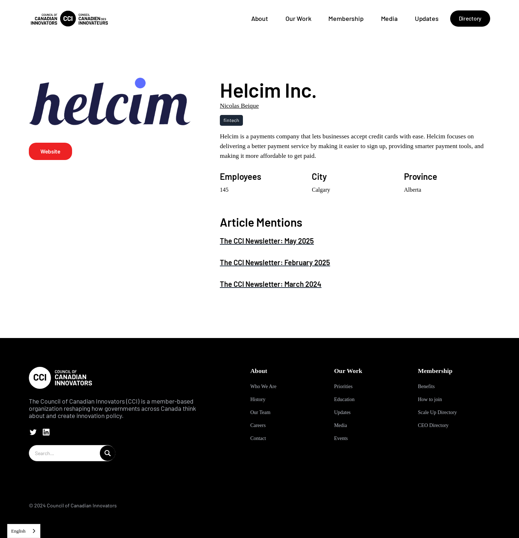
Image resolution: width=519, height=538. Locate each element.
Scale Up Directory (437, 412)
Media (389, 18)
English (18, 531)
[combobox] (23, 531)
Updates (427, 18)
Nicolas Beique (239, 105)
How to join (430, 399)
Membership (345, 18)
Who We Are (263, 386)
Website (50, 151)
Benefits (426, 386)
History (257, 399)
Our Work (298, 18)
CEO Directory (433, 425)
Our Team (260, 412)
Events (341, 438)
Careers (258, 425)
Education (344, 399)
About (259, 18)
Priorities (343, 386)
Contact (258, 438)
